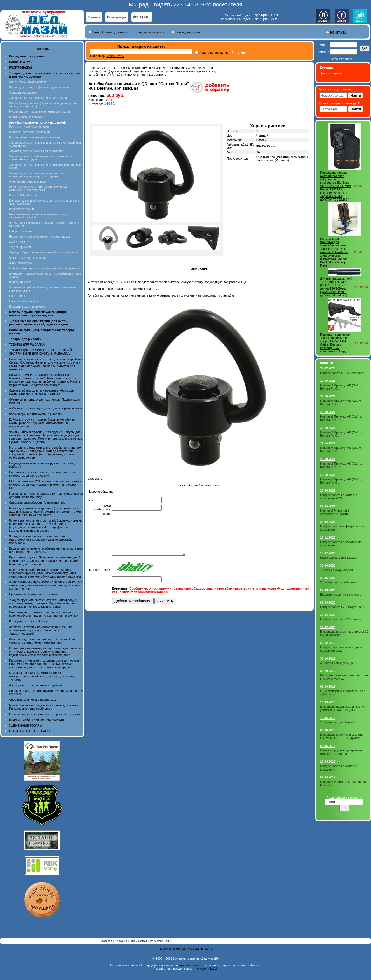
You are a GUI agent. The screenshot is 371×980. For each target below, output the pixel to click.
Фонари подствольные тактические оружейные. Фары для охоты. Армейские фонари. (43, 640)
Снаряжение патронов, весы (27, 181)
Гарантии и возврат (151, 32)
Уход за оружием (20, 247)
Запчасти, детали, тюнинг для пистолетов (36, 151)
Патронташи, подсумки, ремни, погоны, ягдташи (40, 236)
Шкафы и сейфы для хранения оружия (36, 719)
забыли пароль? (342, 58)
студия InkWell (207, 968)
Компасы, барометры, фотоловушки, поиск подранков (44, 268)
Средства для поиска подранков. (32, 699)
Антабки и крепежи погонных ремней (138, 74)
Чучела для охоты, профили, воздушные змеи (39, 87)
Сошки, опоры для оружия (26, 116)
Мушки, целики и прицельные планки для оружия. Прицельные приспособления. (44, 707)
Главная (94, 17)
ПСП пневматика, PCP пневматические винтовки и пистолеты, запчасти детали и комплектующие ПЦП (45, 484)
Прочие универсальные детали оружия (34, 137)
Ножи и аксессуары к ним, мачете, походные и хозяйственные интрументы (39, 188)
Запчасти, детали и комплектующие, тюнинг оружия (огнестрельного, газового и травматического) (40, 630)
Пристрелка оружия (21, 209)
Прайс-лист (139, 940)
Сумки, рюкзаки (19, 241)
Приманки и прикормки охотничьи (33, 594)
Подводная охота (20, 282)
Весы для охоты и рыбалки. (28, 621)
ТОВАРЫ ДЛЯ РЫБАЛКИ (27, 344)
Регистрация (116, 17)
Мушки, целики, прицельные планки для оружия (40, 111)
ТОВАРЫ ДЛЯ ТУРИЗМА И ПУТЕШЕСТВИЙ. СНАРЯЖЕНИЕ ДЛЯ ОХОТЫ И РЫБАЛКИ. (41, 351)
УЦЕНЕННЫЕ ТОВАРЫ (26, 725)
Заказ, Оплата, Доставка (110, 32)
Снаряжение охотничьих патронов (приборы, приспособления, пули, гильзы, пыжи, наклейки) (43, 614)
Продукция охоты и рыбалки (27, 306)
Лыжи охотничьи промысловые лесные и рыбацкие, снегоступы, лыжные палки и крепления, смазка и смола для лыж (46, 585)
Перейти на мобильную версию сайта (186, 948)
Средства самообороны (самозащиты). (37, 502)
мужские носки (189, 965)
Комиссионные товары (23, 301)
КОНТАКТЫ (142, 17)
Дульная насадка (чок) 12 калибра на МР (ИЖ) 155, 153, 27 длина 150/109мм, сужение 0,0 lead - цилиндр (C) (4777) (336, 287)
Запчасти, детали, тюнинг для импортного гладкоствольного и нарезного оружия (36, 175)
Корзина (121, 940)
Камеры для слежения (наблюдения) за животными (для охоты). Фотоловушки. (46, 550)
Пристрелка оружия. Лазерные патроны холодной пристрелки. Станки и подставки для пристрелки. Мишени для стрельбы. (44, 561)
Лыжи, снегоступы (20, 263)
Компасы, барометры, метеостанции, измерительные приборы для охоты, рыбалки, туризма (42, 676)
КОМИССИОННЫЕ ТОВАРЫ (29, 731)
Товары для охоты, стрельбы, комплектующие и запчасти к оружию (137, 67)
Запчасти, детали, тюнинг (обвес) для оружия (38, 97)
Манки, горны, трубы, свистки (28, 81)
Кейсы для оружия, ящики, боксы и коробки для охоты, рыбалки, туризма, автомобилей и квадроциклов (43, 423)
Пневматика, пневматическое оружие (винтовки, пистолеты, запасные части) (43, 474)
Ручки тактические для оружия (29, 126)
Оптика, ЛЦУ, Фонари (23, 195)
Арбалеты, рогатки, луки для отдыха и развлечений (45, 408)
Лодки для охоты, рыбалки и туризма (35, 685)
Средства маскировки (23, 92)
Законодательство (188, 32)
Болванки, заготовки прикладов (29, 132)
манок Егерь (115, 56)
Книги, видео (17, 295)
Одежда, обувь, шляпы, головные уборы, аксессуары (43, 252)
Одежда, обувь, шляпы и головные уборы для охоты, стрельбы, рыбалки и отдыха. (42, 392)
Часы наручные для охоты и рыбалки (35, 414)
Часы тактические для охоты (27, 257)
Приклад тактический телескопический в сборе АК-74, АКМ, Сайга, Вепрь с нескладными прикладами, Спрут (335, 343)
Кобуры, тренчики (20, 231)
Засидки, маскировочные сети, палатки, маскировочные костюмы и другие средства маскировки (40, 539)
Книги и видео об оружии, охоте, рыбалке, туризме (45, 714)
